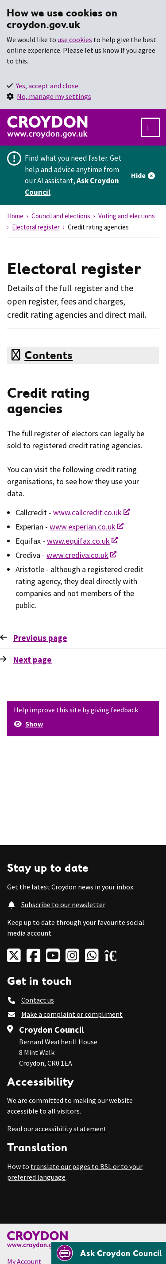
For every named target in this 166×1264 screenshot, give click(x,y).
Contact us (37, 999)
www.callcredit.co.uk (87, 512)
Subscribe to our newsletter (63, 904)
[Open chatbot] (108, 1253)
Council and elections (60, 216)
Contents (48, 355)
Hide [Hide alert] (138, 175)
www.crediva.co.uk (77, 555)
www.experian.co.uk (83, 526)
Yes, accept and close (47, 85)
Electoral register (36, 227)
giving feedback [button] (114, 709)
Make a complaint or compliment (72, 1014)
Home (15, 216)
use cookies (75, 39)
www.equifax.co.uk (78, 541)
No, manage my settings (54, 96)
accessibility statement (71, 1128)
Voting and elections (126, 216)
